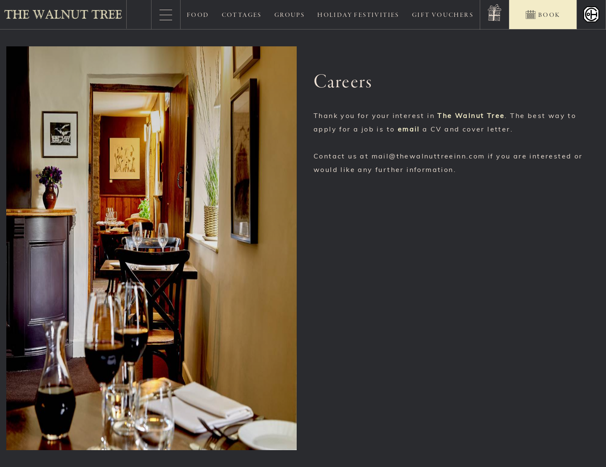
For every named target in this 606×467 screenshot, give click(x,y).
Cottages (242, 15)
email (409, 129)
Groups (289, 15)
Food (198, 15)
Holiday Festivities (358, 15)
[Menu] (166, 15)
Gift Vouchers (442, 15)
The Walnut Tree (471, 116)
